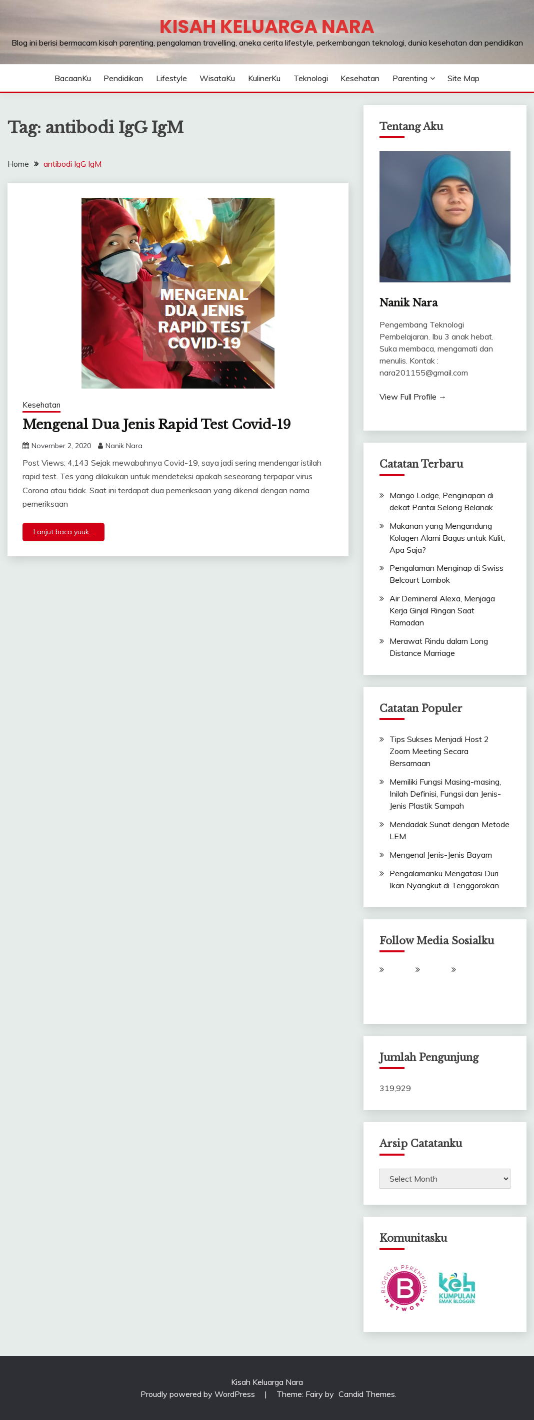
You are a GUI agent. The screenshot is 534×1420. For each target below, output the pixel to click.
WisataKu (217, 78)
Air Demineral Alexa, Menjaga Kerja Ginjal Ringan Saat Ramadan (442, 610)
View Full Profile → (413, 397)
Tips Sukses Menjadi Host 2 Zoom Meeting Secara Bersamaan (439, 751)
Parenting (410, 78)
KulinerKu (264, 78)
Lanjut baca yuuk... (64, 531)
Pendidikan (123, 78)
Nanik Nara (124, 445)
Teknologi (311, 78)
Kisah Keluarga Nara (267, 27)
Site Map (464, 78)
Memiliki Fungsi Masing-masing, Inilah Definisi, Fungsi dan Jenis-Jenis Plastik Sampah (445, 794)
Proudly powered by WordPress (198, 1394)
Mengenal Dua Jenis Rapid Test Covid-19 (156, 425)
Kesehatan (360, 78)
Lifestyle (171, 78)
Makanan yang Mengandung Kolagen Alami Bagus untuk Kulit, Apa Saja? (447, 538)
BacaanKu (72, 78)
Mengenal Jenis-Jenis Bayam (441, 855)
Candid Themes (366, 1394)
